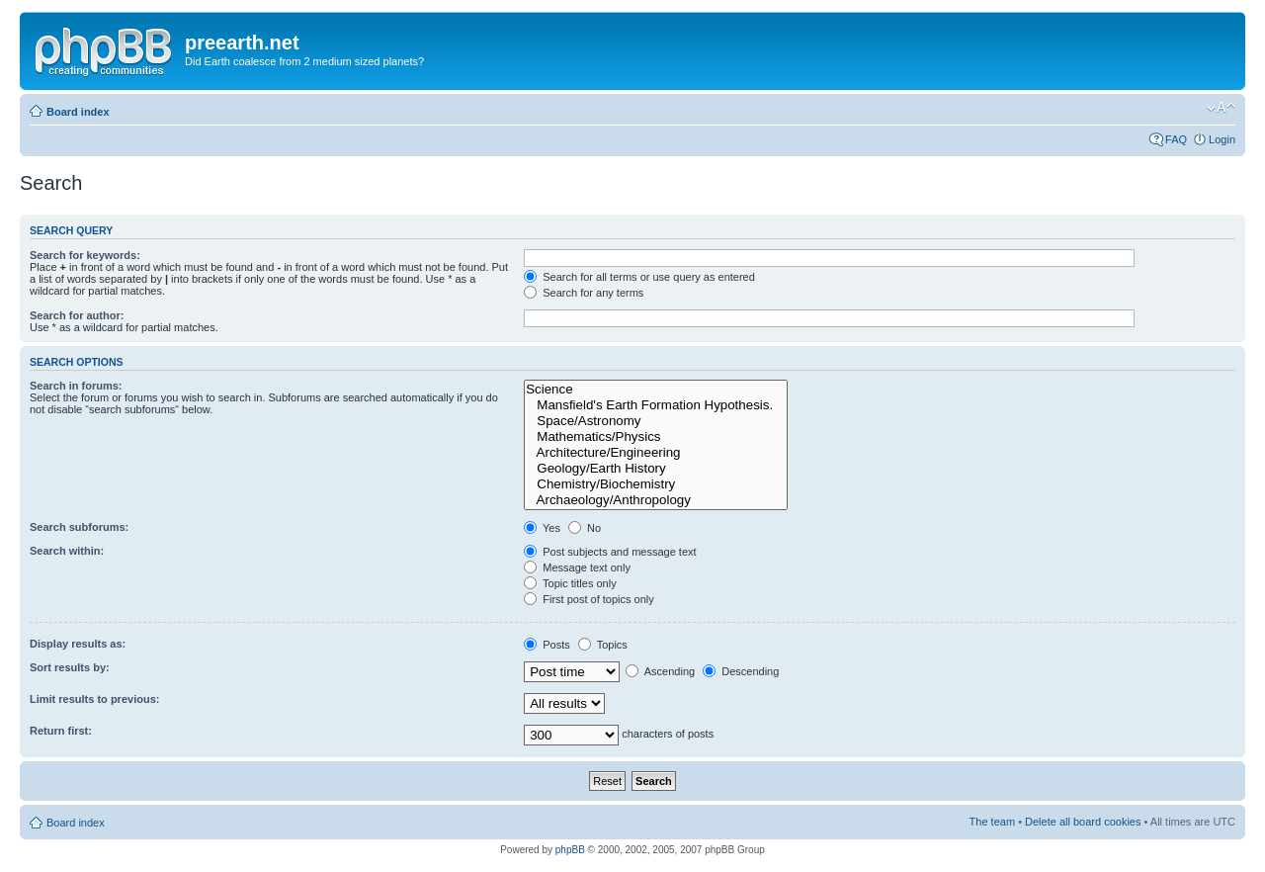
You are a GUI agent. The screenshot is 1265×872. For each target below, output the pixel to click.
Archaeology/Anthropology (656, 500)
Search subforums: (79, 527)
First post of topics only (589, 599)
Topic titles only (570, 583)
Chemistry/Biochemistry (656, 484)
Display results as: (78, 644)
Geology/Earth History (656, 469)
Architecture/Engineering (656, 453)
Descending (741, 671)
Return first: (61, 731)
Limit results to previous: (94, 699)
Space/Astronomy (656, 421)
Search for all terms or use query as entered (639, 277)
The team (992, 822)
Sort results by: (70, 667)
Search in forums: (76, 386)
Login (1222, 139)
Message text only (577, 567)
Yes (542, 528)
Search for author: (77, 315)
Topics (603, 645)
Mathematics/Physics (656, 437)
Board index (78, 112)
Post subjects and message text (610, 552)
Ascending (660, 671)
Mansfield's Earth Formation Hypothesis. (656, 405)
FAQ (1176, 139)
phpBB (570, 849)
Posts (547, 645)
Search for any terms (583, 293)
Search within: (67, 551)
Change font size (1221, 108)
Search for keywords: (85, 255)
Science (656, 389)
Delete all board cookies (1082, 822)
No (584, 528)
